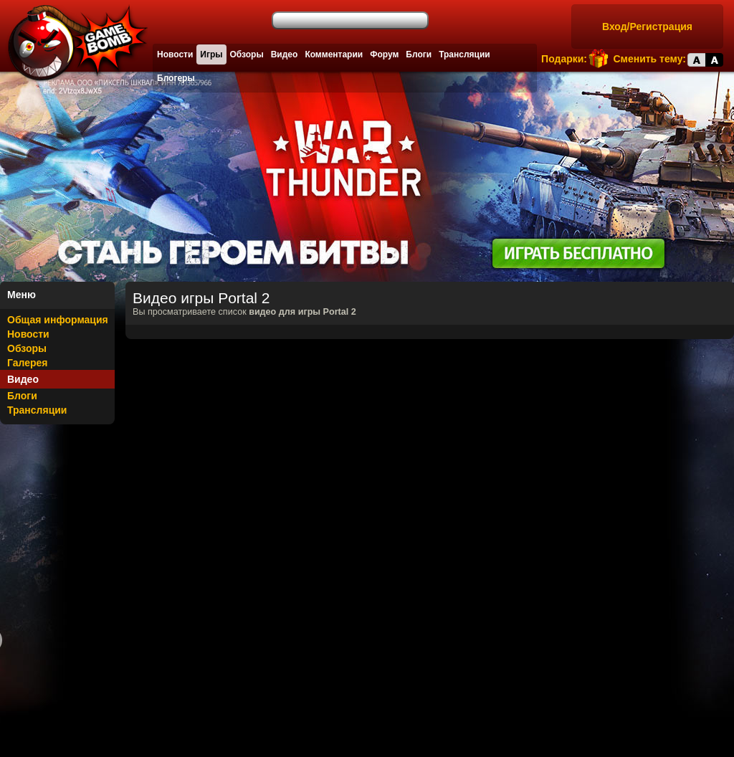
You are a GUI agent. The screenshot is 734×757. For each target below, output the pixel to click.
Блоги (419, 54)
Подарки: (564, 59)
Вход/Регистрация (647, 26)
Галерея (27, 362)
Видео (284, 54)
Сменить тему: (649, 59)
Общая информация (57, 319)
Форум (384, 54)
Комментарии (334, 54)
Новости (175, 54)
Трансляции (464, 54)
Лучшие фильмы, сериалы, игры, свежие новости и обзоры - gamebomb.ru (74, 43)
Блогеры (176, 78)
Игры (211, 54)
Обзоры (247, 54)
